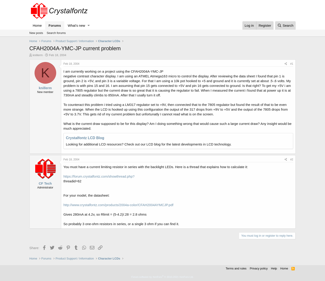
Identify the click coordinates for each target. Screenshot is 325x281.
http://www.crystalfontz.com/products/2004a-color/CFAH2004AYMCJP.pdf (118, 205)
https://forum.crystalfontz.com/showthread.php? (99, 176)
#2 (291, 159)
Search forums (56, 33)
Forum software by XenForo (162, 277)
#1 (291, 63)
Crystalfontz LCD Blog (85, 138)
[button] (89, 25)
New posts (36, 33)
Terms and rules (236, 268)
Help (274, 268)
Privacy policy (259, 268)
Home (37, 25)
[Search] (285, 25)
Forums (55, 25)
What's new (76, 25)
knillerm (38, 55)
